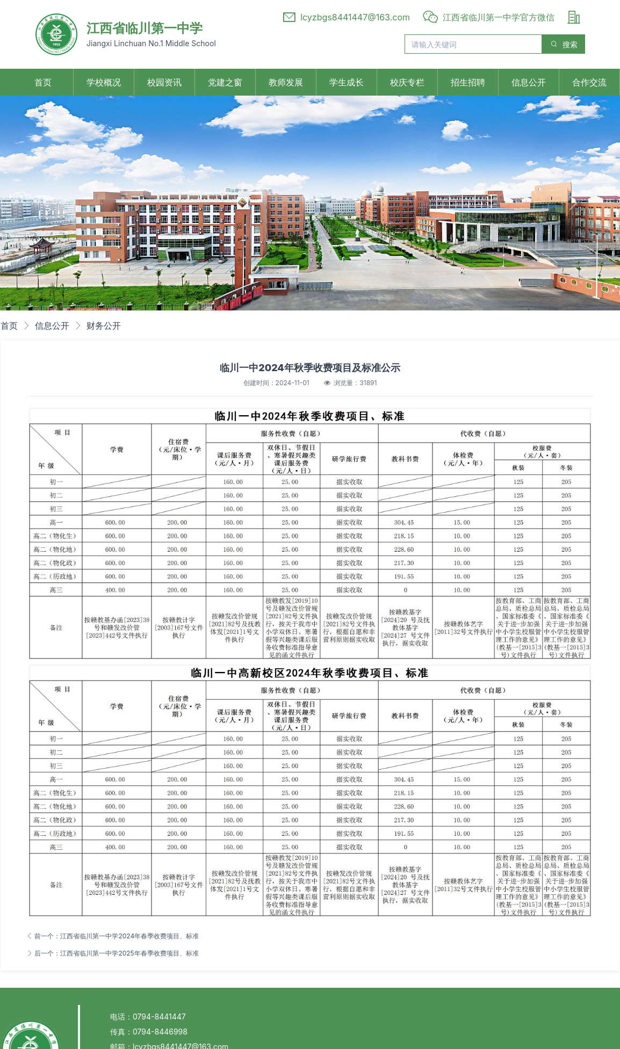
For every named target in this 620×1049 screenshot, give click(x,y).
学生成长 (346, 82)
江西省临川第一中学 (144, 28)
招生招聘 (468, 82)
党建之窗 (225, 82)
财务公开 (103, 325)
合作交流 (589, 82)
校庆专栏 (407, 82)
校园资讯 (164, 82)
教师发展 (286, 82)
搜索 (564, 44)
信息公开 (528, 82)
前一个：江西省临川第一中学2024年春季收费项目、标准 (112, 936)
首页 (43, 82)
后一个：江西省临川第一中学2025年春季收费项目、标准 (112, 953)
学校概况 (103, 82)
